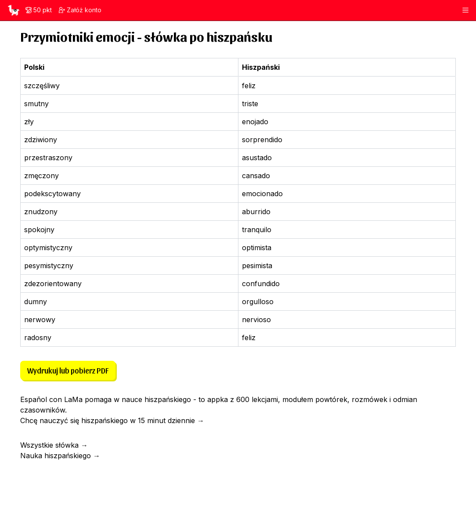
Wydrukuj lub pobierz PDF (67, 370)
